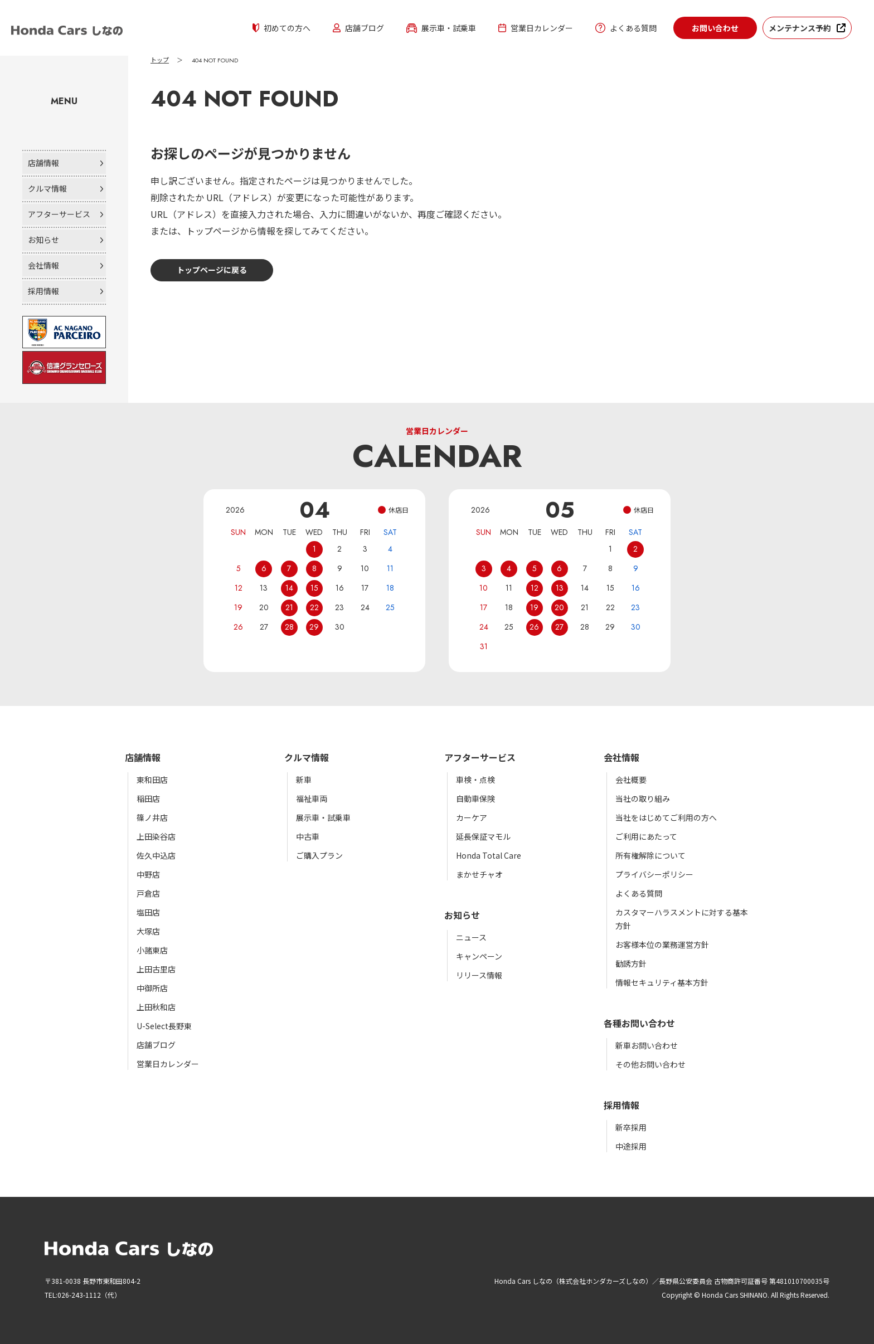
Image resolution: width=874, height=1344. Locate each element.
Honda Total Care (488, 855)
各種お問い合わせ (639, 1023)
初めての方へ (281, 27)
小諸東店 (152, 950)
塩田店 (148, 912)
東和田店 (152, 779)
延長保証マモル (483, 836)
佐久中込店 (156, 855)
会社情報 (43, 265)
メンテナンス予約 (800, 27)
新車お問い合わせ (646, 1045)
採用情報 (43, 290)
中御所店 (152, 988)
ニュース (471, 937)
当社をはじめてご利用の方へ (666, 817)
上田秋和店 (156, 1006)
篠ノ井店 (152, 817)
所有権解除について (650, 855)
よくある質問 (626, 27)
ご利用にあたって (646, 836)
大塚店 (148, 931)
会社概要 (631, 779)
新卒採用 (631, 1127)
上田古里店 (156, 969)
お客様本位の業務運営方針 (662, 944)
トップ (159, 60)
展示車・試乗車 (441, 27)
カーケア (471, 817)
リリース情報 (479, 975)
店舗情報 (43, 162)
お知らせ (43, 239)
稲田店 (148, 798)
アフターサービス (59, 214)
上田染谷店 (156, 836)
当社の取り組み (642, 798)
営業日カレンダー (535, 27)
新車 (304, 779)
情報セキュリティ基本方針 (661, 982)
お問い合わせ (715, 27)
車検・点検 (475, 779)
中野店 (148, 874)
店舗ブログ (358, 27)
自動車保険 (475, 798)
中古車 (307, 836)
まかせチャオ (479, 874)
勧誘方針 (631, 963)
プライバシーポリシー (654, 874)
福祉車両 (311, 798)
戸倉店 (148, 893)
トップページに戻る (212, 269)
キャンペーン (479, 956)
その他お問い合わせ (650, 1064)
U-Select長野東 (164, 1025)
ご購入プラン (319, 855)
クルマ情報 (47, 188)
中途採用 (631, 1146)
